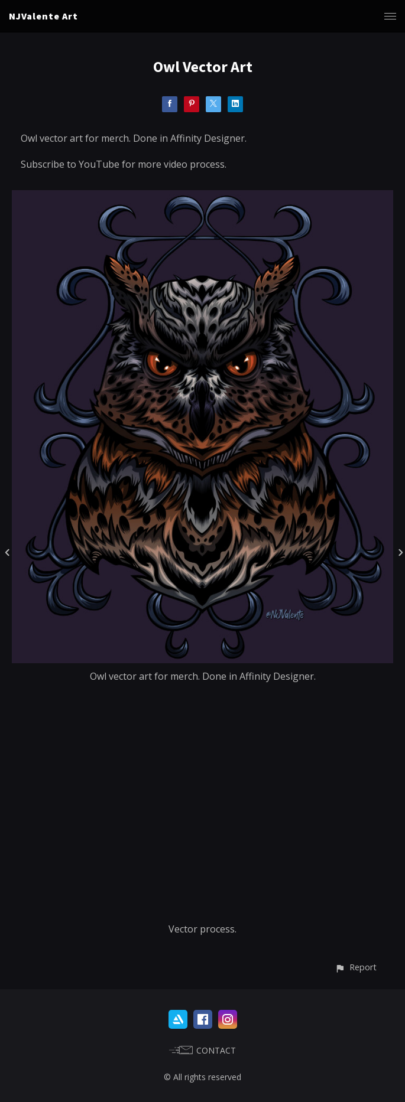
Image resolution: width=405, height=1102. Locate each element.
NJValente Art (43, 16)
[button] (355, 967)
